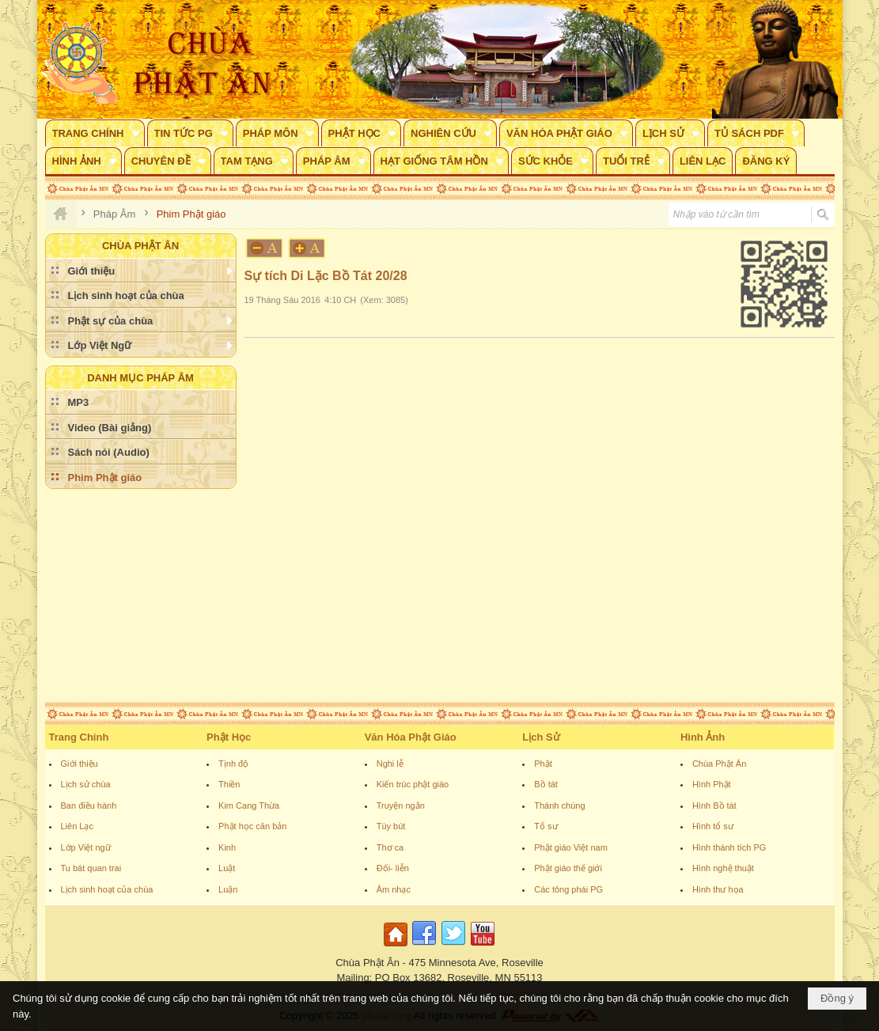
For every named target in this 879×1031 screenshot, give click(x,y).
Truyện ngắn (401, 805)
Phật (543, 763)
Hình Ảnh (702, 737)
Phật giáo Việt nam (571, 847)
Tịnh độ (233, 763)
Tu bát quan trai (91, 868)
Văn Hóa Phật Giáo (411, 737)
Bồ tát (546, 784)
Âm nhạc (394, 889)
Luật (226, 868)
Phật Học (228, 737)
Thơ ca (390, 847)
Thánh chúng (559, 805)
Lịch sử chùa (86, 784)
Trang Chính (79, 737)
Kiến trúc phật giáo (413, 784)
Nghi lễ (390, 763)
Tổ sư (545, 826)
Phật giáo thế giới (568, 868)
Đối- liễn (393, 868)
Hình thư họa (718, 889)
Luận (227, 889)
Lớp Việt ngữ (86, 847)
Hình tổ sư (712, 826)
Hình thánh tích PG (729, 847)
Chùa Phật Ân (719, 763)
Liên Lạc (77, 826)
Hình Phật (711, 784)
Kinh (227, 847)
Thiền (229, 784)
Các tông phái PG (568, 889)
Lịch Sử (540, 737)
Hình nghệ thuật (723, 868)
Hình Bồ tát (714, 805)
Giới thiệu (79, 763)
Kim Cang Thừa (248, 805)
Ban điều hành (89, 805)
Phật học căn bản (252, 826)
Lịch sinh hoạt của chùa (107, 889)
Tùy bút (391, 826)
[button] (95, 132)
